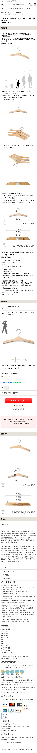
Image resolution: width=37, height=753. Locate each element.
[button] (2, 4)
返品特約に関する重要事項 (9, 393)
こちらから (24, 614)
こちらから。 (15, 737)
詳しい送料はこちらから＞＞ (10, 658)
